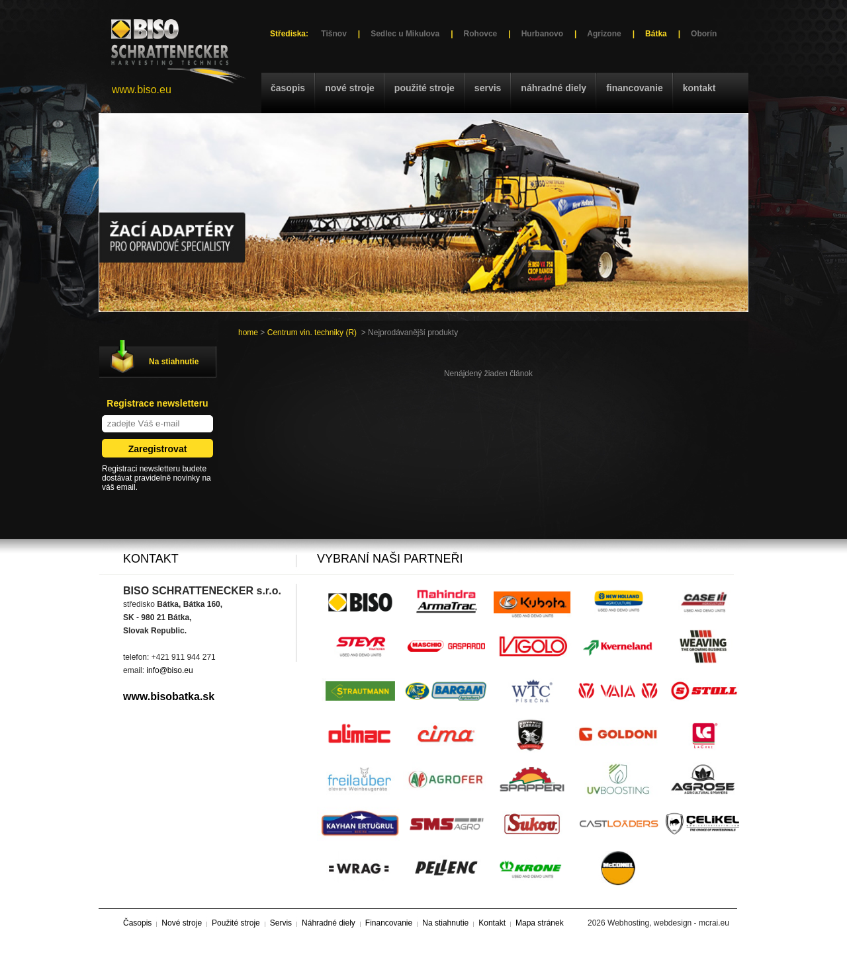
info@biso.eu (169, 670)
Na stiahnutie (174, 361)
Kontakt (699, 88)
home (248, 332)
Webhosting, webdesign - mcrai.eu (668, 923)
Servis (487, 88)
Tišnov (333, 33)
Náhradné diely (553, 88)
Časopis (288, 88)
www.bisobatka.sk (168, 696)
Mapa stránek (539, 923)
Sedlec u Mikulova (405, 33)
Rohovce (481, 33)
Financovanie (634, 88)
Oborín (704, 33)
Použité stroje (424, 88)
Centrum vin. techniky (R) (312, 332)
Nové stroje (350, 88)
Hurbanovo (542, 33)
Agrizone (604, 33)
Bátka (656, 33)
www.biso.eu (141, 89)
